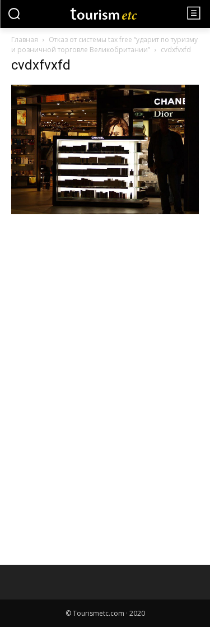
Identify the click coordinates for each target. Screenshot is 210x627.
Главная (24, 39)
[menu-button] (194, 13)
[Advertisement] (95, 313)
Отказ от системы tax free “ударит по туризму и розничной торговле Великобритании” (104, 44)
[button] (14, 13)
